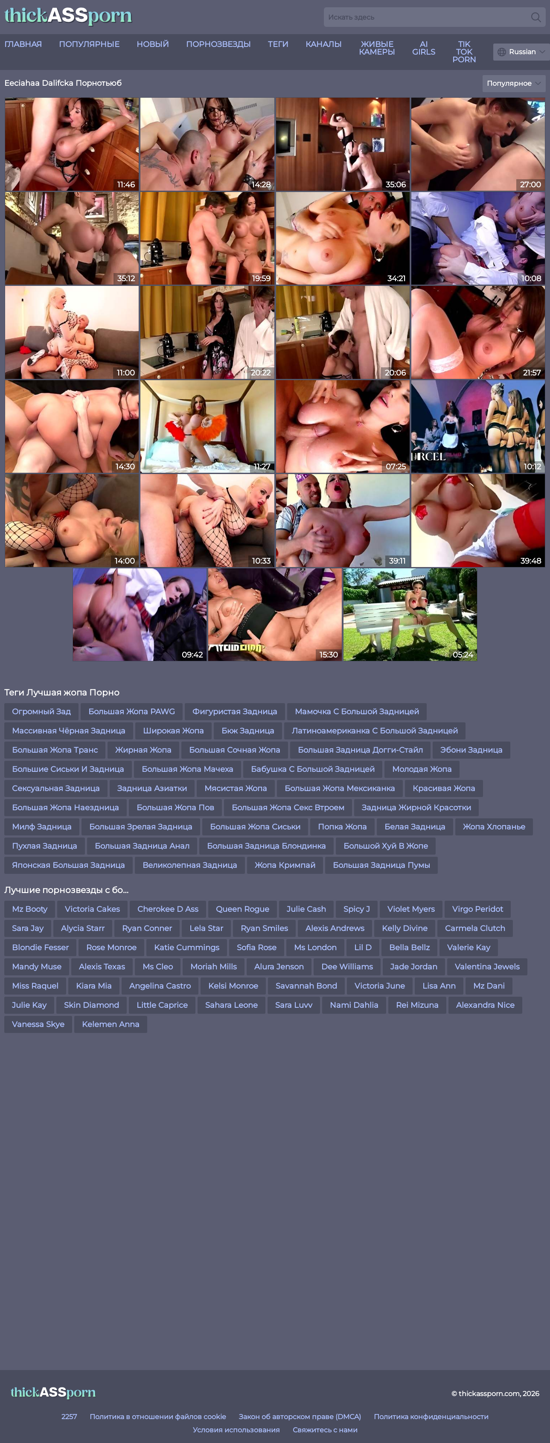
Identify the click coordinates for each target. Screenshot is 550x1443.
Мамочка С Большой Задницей (357, 711)
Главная (23, 44)
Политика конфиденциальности (431, 1417)
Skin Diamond (91, 1005)
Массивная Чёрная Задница (68, 731)
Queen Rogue (242, 909)
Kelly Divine (405, 928)
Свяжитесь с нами (325, 1430)
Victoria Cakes (92, 909)
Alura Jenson (279, 967)
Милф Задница (42, 827)
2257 (69, 1417)
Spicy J (356, 909)
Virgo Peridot (477, 909)
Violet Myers (411, 909)
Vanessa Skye (38, 1024)
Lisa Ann (439, 986)
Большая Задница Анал (142, 846)
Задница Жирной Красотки (416, 807)
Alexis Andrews (335, 928)
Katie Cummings (186, 947)
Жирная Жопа (143, 750)
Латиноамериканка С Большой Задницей (375, 731)
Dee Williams (347, 967)
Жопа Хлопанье (494, 827)
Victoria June (380, 986)
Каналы (324, 44)
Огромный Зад (41, 711)
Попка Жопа (342, 827)
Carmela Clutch (475, 928)
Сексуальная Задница (56, 788)
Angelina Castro (160, 986)
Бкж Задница (247, 731)
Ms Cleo (158, 967)
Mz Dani (489, 986)
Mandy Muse (36, 967)
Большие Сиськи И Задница (68, 769)
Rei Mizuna (417, 1005)
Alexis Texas (102, 967)
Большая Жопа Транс (55, 750)
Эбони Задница (471, 750)
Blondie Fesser (40, 947)
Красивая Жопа (444, 788)
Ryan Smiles (264, 928)
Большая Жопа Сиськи (255, 827)
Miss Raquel (35, 986)
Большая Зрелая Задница (140, 827)
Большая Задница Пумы (381, 865)
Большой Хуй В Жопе (385, 846)
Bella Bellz (409, 947)
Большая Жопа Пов (175, 807)
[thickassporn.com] (53, 1393)
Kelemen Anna (111, 1024)
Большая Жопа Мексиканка (340, 788)
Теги (278, 44)
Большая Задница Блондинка (266, 846)
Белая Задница (414, 827)
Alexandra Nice (485, 1005)
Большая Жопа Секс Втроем (288, 807)
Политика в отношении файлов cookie (158, 1417)
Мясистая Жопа (235, 788)
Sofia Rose (256, 947)
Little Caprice (162, 1005)
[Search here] (435, 17)
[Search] (536, 17)
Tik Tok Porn (464, 52)
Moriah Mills (213, 967)
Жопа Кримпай (285, 865)
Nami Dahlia (354, 1005)
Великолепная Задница (190, 865)
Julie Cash (306, 909)
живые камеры (377, 48)
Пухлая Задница (44, 846)
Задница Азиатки (152, 788)
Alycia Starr (83, 928)
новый (153, 44)
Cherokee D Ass (167, 909)
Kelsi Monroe (233, 986)
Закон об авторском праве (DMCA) (300, 1417)
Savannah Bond (306, 986)
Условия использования (236, 1430)
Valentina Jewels (487, 967)
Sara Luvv (293, 1005)
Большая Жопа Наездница (65, 807)
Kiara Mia (94, 986)
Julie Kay (29, 1005)
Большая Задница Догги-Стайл (360, 750)
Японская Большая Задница (68, 865)
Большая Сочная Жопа (234, 750)
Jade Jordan (413, 967)
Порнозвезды (218, 44)
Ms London (315, 947)
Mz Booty (29, 909)
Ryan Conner (147, 928)
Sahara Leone (231, 1005)
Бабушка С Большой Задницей (313, 769)
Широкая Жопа (173, 731)
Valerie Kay (468, 947)
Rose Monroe (111, 947)
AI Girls (423, 48)
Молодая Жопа (422, 769)
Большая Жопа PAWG (131, 711)
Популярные (89, 44)
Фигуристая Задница (234, 711)
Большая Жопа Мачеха (187, 769)
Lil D (363, 947)
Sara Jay (28, 928)
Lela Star (206, 928)
